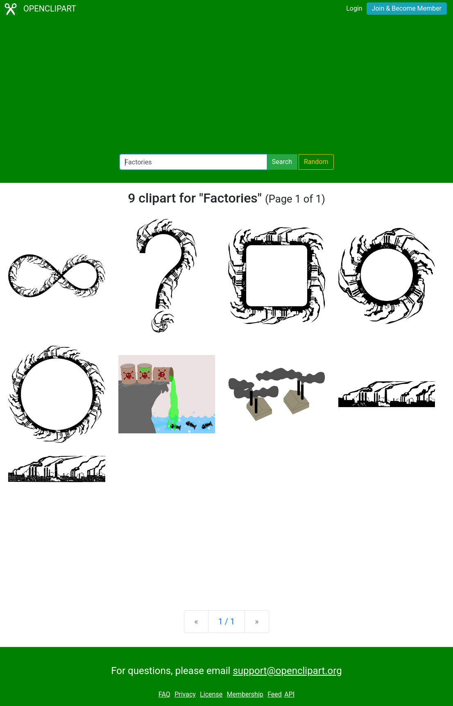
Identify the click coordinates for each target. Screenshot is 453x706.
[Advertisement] (226, 86)
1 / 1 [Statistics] (226, 621)
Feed (274, 694)
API (289, 694)
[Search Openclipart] (193, 162)
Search (282, 162)
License (211, 694)
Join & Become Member (407, 8)
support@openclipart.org (287, 670)
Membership (244, 694)
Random (316, 162)
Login (354, 8)
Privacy (185, 694)
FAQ (164, 694)
